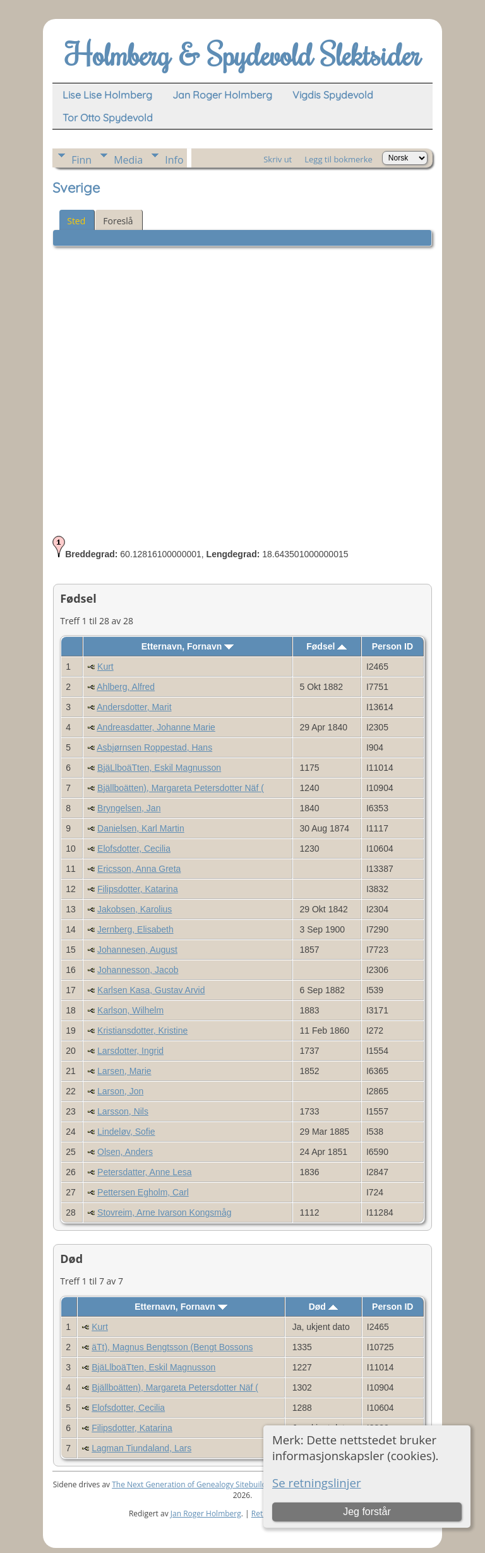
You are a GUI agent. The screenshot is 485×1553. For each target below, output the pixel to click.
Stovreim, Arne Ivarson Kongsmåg (164, 1212)
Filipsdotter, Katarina (137, 889)
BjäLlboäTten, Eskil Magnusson (159, 768)
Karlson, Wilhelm (130, 1010)
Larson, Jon (120, 1091)
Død (323, 1307)
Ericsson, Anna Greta (139, 869)
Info (174, 160)
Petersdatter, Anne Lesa (144, 1172)
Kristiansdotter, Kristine (142, 1030)
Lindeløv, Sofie (126, 1132)
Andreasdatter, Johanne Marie (156, 727)
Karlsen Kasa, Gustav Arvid (151, 990)
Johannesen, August (137, 950)
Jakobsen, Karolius (134, 909)
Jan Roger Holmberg (206, 1513)
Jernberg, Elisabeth (135, 929)
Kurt (105, 667)
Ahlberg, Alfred (126, 687)
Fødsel (326, 646)
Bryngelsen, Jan (128, 808)
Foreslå (118, 221)
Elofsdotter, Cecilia (134, 848)
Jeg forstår (367, 1511)
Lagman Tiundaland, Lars (141, 1448)
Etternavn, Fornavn (187, 646)
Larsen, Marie (124, 1071)
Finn (81, 160)
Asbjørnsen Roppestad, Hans (154, 747)
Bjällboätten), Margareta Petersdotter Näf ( (180, 788)
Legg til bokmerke (338, 159)
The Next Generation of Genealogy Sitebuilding (194, 1484)
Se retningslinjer (316, 1482)
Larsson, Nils (122, 1111)
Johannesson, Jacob (137, 970)
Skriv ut (277, 159)
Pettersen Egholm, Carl (143, 1192)
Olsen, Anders (125, 1152)
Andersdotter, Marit (134, 707)
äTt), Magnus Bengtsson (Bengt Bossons (172, 1347)
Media (128, 160)
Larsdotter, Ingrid (130, 1051)
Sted (76, 221)
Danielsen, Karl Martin (140, 828)
